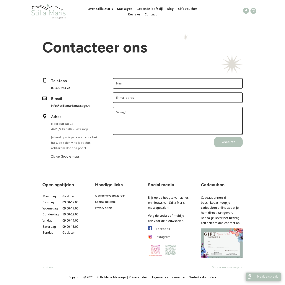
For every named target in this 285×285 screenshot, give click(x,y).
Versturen (228, 142)
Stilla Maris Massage (111, 277)
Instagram (162, 237)
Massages (124, 9)
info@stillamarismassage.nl (70, 106)
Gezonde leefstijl (149, 9)
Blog (170, 9)
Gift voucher (187, 9)
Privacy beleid (104, 208)
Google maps (70, 156)
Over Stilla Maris (100, 9)
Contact (151, 14)
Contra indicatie (105, 202)
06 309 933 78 (60, 88)
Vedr (213, 277)
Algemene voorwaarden (110, 195)
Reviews (134, 14)
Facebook (163, 229)
